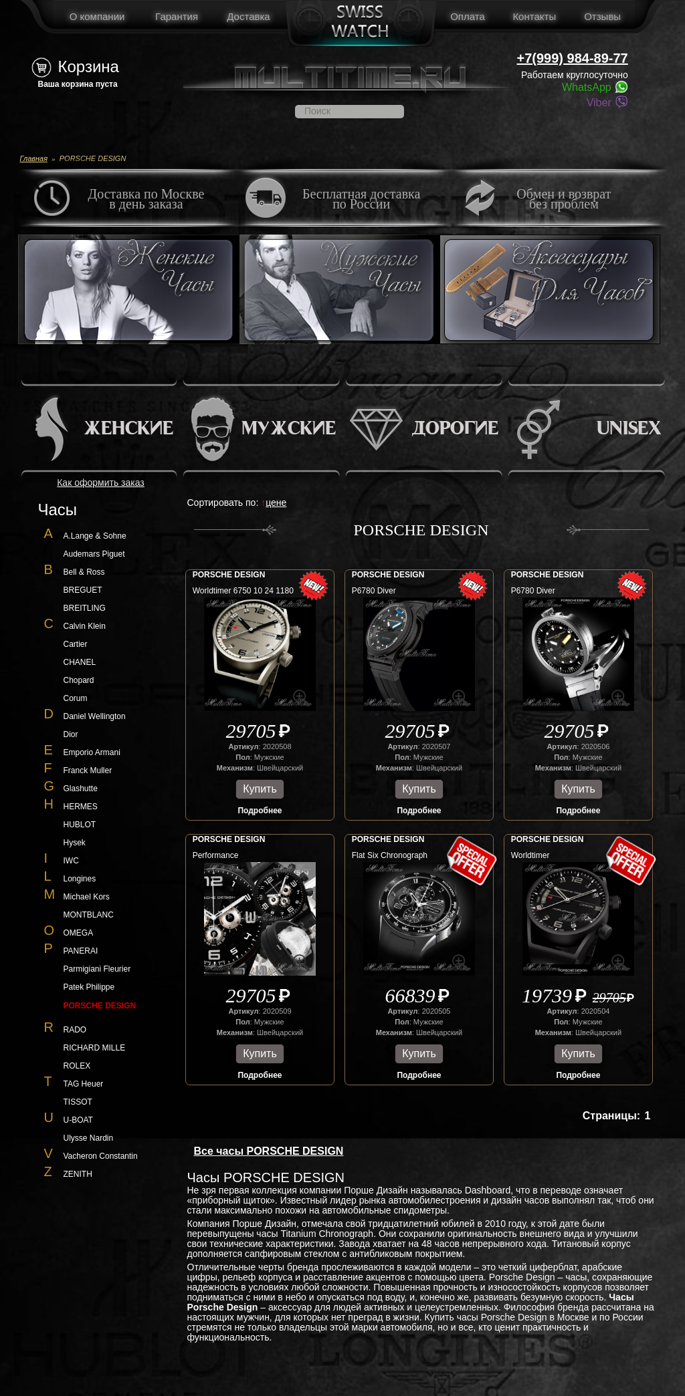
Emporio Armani (92, 752)
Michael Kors (87, 896)
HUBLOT (80, 824)
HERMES (81, 806)
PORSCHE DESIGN (229, 574)
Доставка (248, 16)
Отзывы (602, 16)
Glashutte (81, 788)
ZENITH (78, 1174)
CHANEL (80, 662)
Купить (260, 789)
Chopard (79, 680)
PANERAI (81, 951)
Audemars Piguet (94, 554)
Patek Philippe (89, 987)
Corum (76, 698)
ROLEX (77, 1066)
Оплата (467, 16)
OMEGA (79, 933)
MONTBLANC (89, 915)
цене (276, 502)
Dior (71, 734)
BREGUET (83, 590)
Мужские (288, 429)
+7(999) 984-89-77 (572, 58)
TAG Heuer (84, 1084)
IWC (71, 860)
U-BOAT (78, 1120)
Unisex (629, 429)
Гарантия (176, 16)
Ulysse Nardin (89, 1138)
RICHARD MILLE (95, 1048)
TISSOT (78, 1102)
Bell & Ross (84, 572)
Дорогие (455, 429)
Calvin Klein (85, 626)
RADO (75, 1029)
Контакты (534, 16)
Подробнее (259, 810)
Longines (80, 878)
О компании (97, 16)
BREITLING (85, 608)
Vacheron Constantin (101, 1156)
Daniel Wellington (95, 716)
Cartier (76, 644)
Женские (128, 429)
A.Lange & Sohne (95, 536)
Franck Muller (88, 770)
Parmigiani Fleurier (97, 969)
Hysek (75, 842)
